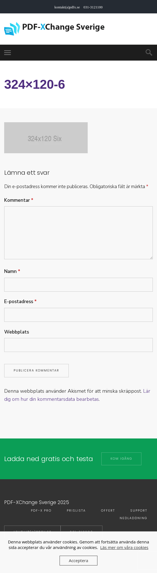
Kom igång (121, 458)
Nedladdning (133, 518)
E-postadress (20, 301)
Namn (12, 271)
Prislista (76, 510)
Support (138, 510)
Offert (108, 510)
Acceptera (78, 560)
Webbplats (16, 332)
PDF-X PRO (41, 510)
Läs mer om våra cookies (124, 547)
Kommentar (18, 200)
